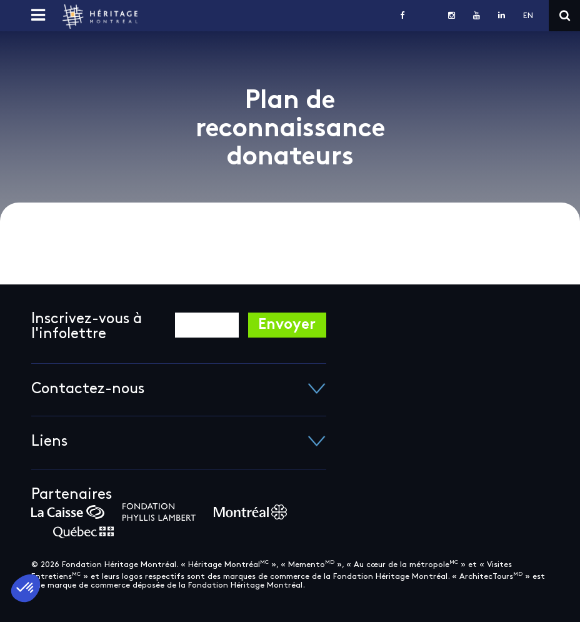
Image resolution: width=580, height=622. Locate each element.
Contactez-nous (178, 390)
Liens (178, 442)
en (528, 16)
